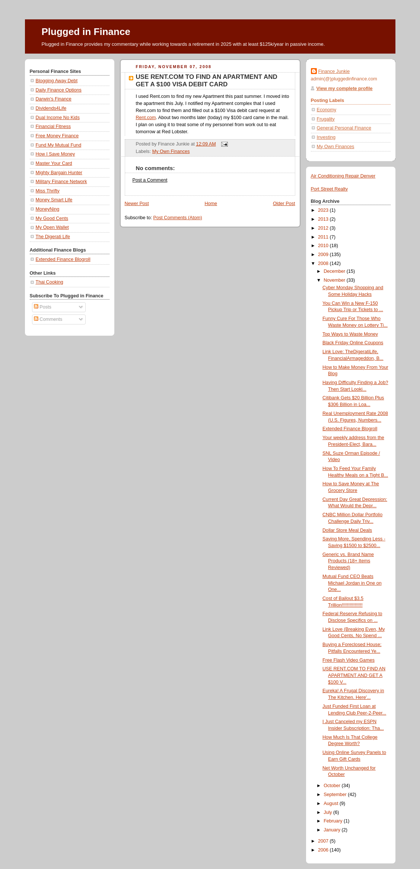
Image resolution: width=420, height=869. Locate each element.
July (328, 812)
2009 (324, 254)
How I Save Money (55, 154)
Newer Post (137, 203)
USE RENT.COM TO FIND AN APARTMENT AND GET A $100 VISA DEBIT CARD (206, 80)
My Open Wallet (52, 227)
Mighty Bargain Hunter (59, 172)
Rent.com (146, 117)
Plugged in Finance (86, 31)
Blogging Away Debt (57, 80)
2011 (324, 237)
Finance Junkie (334, 71)
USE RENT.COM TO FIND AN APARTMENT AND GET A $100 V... (353, 675)
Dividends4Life (51, 108)
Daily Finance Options (59, 90)
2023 (324, 210)
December (335, 271)
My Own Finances (171, 151)
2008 (324, 263)
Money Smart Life (54, 199)
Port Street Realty (329, 189)
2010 (324, 245)
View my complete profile (344, 88)
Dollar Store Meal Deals (347, 530)
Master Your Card (54, 163)
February (334, 821)
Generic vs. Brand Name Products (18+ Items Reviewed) (348, 561)
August (332, 803)
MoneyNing (48, 209)
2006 (324, 850)
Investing (326, 137)
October (332, 785)
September (336, 794)
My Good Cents (52, 218)
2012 (324, 228)
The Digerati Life (53, 236)
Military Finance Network (61, 181)
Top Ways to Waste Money (350, 334)
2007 (324, 841)
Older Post (284, 203)
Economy (327, 109)
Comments (48, 319)
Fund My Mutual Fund (59, 145)
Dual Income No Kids (58, 117)
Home (210, 203)
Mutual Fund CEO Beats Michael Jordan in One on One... (352, 583)
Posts (42, 307)
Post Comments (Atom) (177, 217)
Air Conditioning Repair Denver (343, 176)
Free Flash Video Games (348, 660)
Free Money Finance (57, 135)
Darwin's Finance (53, 99)
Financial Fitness (53, 126)
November (335, 280)
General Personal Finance (344, 128)
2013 (324, 219)
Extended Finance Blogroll (63, 259)
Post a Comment (150, 180)
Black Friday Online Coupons (352, 342)
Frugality (326, 119)
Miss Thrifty (48, 191)
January (332, 830)
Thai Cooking (49, 282)
